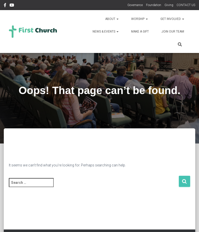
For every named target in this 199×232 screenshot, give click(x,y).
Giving (168, 5)
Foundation (153, 5)
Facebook (5, 6)
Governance (135, 5)
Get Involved (172, 19)
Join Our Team (172, 31)
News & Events (106, 31)
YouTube (12, 6)
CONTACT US (186, 5)
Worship (139, 19)
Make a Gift (140, 31)
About (112, 19)
